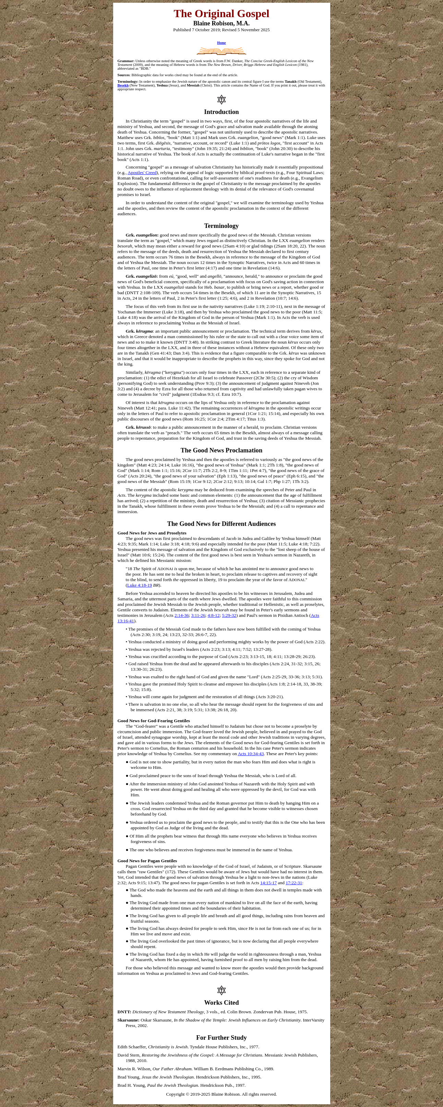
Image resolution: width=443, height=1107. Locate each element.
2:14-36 (182, 615)
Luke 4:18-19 (139, 585)
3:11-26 (198, 615)
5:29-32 (229, 615)
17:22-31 (294, 882)
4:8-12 (214, 615)
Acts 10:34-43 (251, 753)
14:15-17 (268, 882)
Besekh (123, 85)
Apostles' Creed (142, 172)
